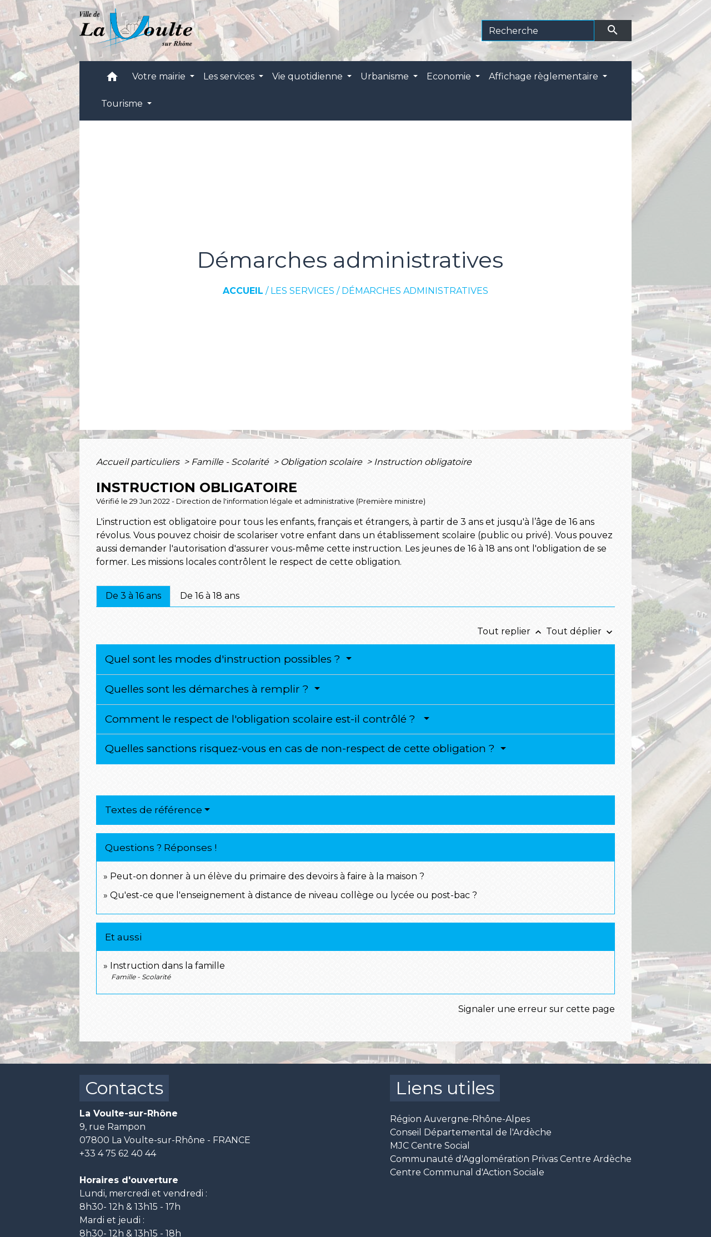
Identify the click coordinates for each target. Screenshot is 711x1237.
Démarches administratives (415, 291)
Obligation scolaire (322, 462)
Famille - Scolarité (231, 462)
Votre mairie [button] (160, 76)
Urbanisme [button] (385, 76)
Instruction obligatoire (423, 462)
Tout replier (511, 631)
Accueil (243, 291)
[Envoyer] (613, 30)
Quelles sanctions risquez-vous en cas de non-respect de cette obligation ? (301, 748)
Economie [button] (450, 76)
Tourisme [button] (123, 103)
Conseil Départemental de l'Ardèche (471, 1132)
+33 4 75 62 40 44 (117, 1153)
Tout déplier (580, 631)
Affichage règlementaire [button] (544, 76)
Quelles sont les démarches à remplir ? (208, 689)
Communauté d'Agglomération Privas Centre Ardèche (511, 1159)
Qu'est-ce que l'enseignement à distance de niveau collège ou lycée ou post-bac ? (293, 895)
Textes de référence (153, 809)
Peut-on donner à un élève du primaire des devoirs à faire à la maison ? (267, 876)
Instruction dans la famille (167, 965)
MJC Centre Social (430, 1145)
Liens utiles (444, 1088)
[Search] (538, 30)
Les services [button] (230, 76)
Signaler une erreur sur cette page (536, 1009)
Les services (302, 291)
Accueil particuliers (139, 462)
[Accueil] (135, 31)
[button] (112, 79)
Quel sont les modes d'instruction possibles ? (224, 659)
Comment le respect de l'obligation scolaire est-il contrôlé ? (263, 719)
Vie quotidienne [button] (308, 76)
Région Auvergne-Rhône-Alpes (460, 1119)
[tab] (133, 596)
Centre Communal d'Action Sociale (467, 1172)
